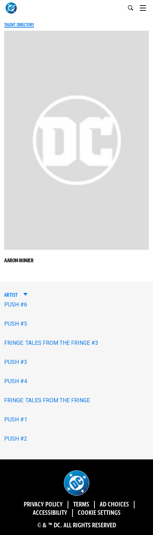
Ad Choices (114, 505)
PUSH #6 (15, 304)
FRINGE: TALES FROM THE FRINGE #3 (51, 343)
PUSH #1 (15, 419)
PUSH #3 (15, 362)
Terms (81, 505)
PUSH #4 (15, 381)
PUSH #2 (15, 438)
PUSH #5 (15, 323)
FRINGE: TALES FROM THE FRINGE (47, 400)
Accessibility (50, 513)
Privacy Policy (43, 505)
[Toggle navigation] (146, 7)
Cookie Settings (99, 513)
